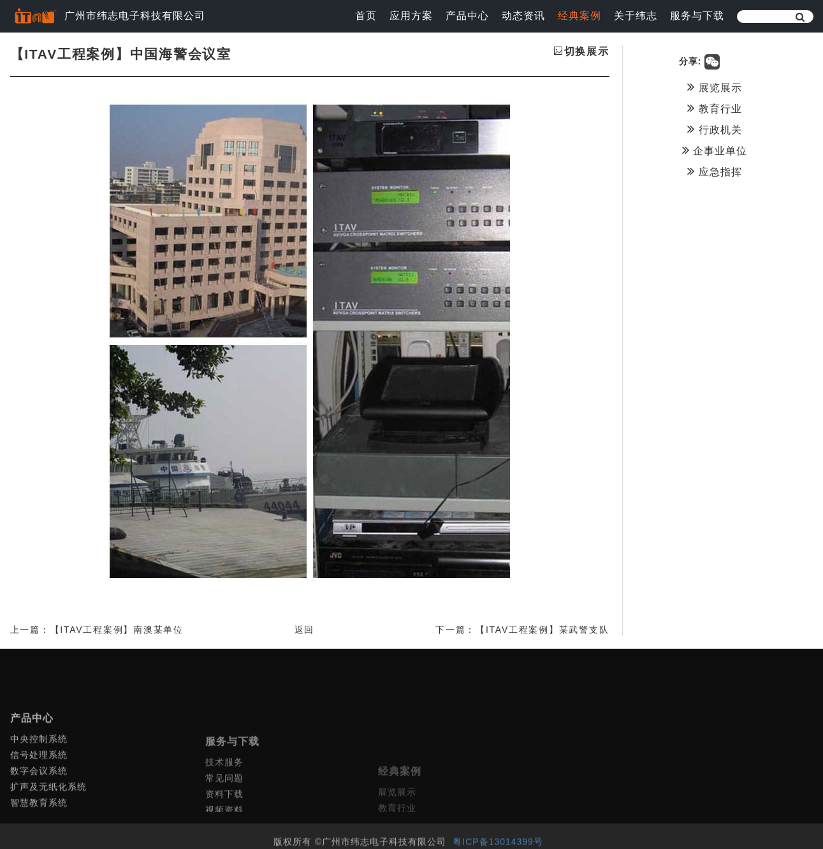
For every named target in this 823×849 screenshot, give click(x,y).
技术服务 (224, 802)
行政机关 (714, 128)
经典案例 (579, 15)
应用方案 (411, 15)
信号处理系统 (39, 787)
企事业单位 (714, 150)
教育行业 (714, 107)
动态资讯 (523, 15)
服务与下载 (697, 15)
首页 (366, 15)
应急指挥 (714, 171)
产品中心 (467, 15)
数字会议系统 (39, 803)
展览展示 (714, 86)
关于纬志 (635, 15)
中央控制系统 (39, 771)
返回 (305, 629)
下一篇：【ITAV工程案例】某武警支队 (522, 629)
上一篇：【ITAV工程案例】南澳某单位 (97, 629)
